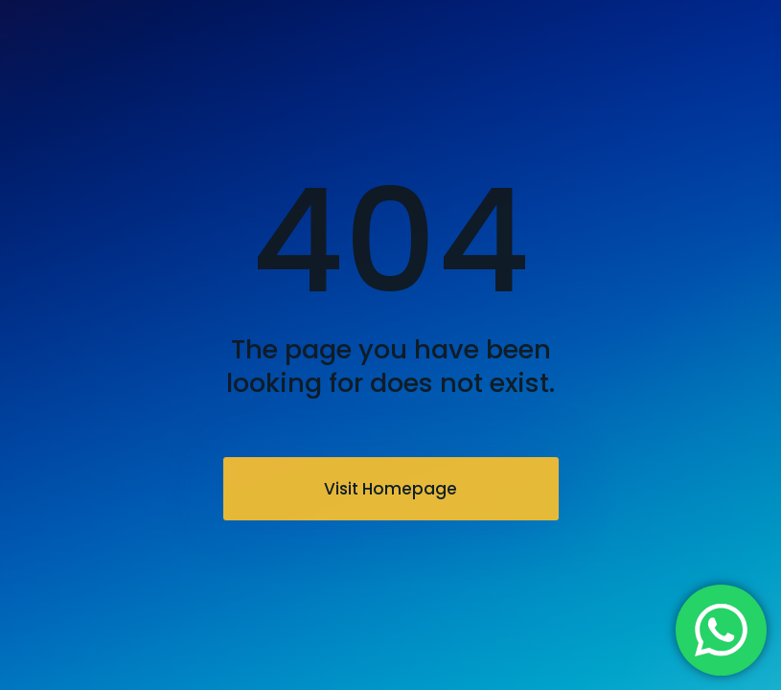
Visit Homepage (390, 488)
